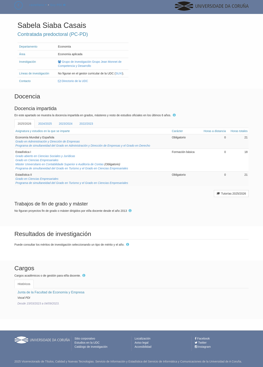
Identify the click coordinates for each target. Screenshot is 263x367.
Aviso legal (141, 342)
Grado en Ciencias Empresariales (36, 160)
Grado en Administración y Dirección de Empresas (47, 141)
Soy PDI (58, 9)
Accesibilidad (143, 346)
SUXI (118, 73)
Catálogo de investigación (91, 346)
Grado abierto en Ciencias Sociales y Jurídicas (45, 156)
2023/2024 (65, 123)
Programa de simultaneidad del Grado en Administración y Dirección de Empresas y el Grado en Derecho (82, 145)
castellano (38, 9)
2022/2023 (86, 123)
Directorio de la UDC (73, 81)
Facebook (202, 338)
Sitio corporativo (85, 338)
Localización (142, 338)
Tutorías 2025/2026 (231, 193)
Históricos (24, 284)
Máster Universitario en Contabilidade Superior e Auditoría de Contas (59, 164)
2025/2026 (24, 123)
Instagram (203, 346)
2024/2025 (45, 123)
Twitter (201, 342)
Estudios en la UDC (87, 342)
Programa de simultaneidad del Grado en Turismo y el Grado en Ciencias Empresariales (71, 168)
